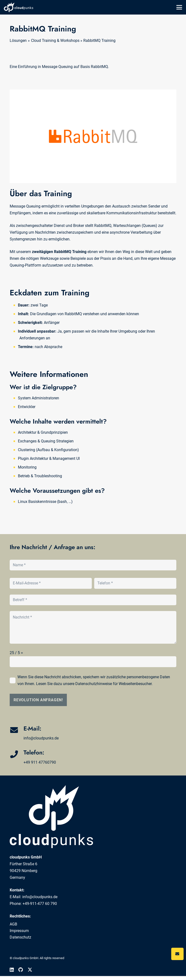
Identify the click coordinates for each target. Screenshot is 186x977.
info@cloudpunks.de (41, 738)
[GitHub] (20, 969)
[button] (179, 7)
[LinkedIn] (12, 969)
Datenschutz (20, 937)
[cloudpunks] (18, 7)
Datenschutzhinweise (93, 683)
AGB (13, 924)
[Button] (177, 954)
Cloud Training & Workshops (55, 40)
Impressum (19, 930)
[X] (30, 969)
